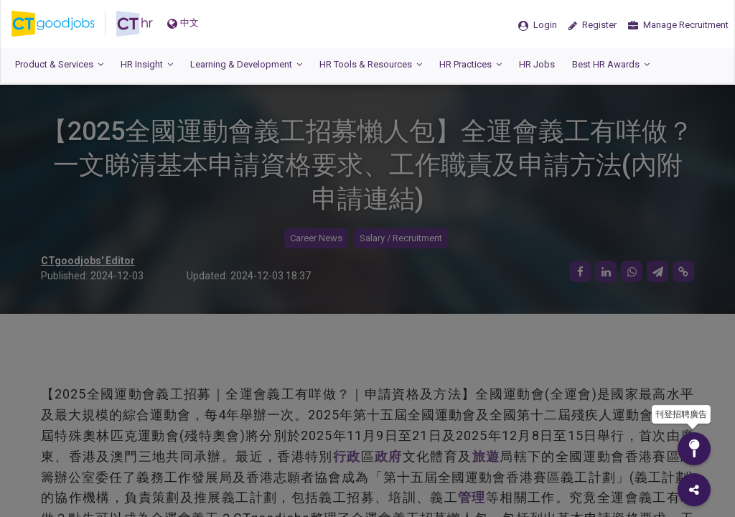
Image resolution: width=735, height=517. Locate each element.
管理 (472, 497)
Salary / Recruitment (401, 238)
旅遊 (486, 456)
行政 (347, 456)
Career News (316, 238)
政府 (389, 456)
